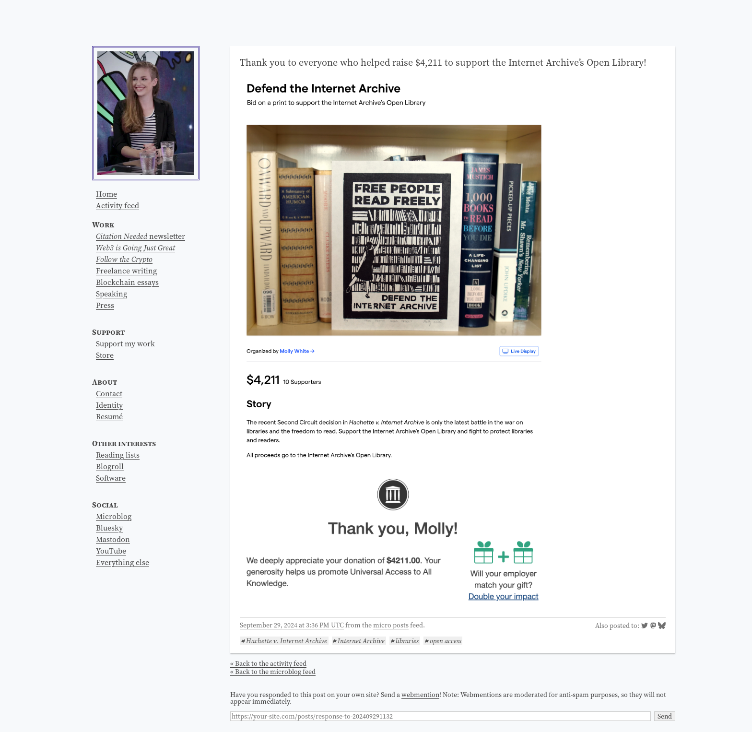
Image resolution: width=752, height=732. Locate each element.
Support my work (125, 343)
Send (665, 716)
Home (106, 194)
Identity (109, 405)
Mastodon (113, 539)
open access (445, 641)
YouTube (111, 550)
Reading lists (118, 454)
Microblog (113, 516)
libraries (407, 641)
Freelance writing (126, 270)
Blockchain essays (127, 282)
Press (105, 305)
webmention (420, 694)
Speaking (111, 293)
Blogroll (110, 466)
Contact (109, 393)
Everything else (122, 562)
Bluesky (109, 527)
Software (111, 477)
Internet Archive (361, 641)
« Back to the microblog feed (273, 671)
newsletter (140, 236)
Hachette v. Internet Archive (286, 641)
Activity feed (117, 205)
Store (105, 355)
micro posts (391, 625)
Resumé (109, 416)
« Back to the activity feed (268, 663)
